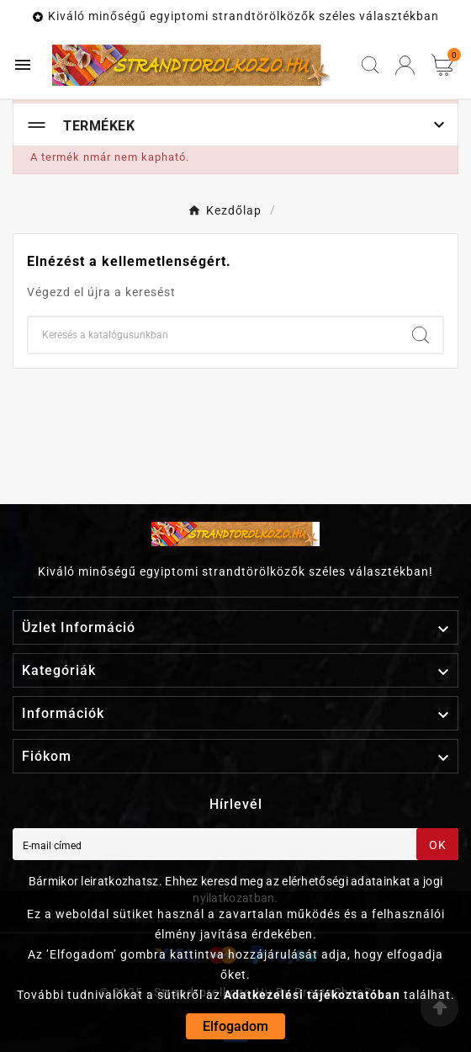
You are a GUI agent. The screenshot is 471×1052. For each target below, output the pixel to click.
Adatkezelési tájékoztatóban (312, 995)
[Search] (420, 335)
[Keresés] (214, 335)
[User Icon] (405, 65)
